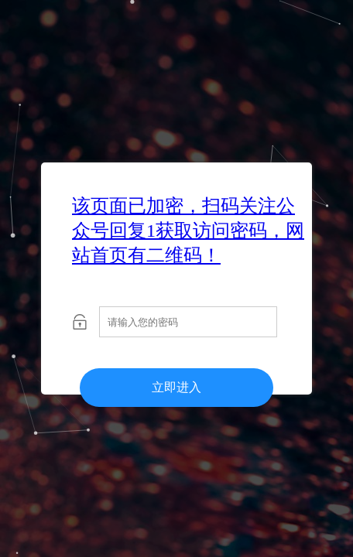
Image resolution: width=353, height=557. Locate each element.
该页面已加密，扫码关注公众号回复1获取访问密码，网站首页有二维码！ (188, 230)
